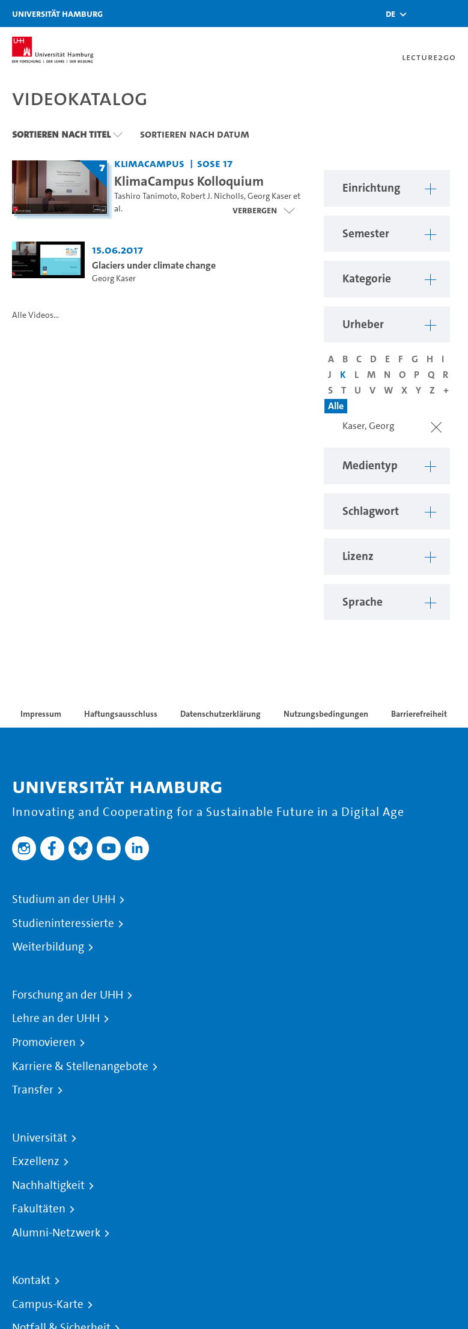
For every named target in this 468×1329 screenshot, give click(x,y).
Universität (39, 1138)
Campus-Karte (48, 1304)
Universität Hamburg (57, 13)
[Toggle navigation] (453, 13)
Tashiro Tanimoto (145, 196)
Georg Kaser (269, 196)
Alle (336, 406)
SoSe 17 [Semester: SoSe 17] (214, 163)
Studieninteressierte (63, 923)
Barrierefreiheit (419, 714)
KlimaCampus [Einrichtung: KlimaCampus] (149, 163)
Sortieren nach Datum (194, 134)
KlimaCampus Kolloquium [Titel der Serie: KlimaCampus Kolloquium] (189, 181)
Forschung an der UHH (67, 995)
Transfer (32, 1090)
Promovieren (44, 1042)
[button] (390, 14)
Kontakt (31, 1280)
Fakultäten (38, 1209)
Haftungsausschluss (120, 714)
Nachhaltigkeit (48, 1185)
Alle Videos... (35, 315)
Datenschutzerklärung (220, 714)
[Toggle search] (423, 13)
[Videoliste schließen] (263, 210)
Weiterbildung (48, 947)
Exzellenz (35, 1161)
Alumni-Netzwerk (56, 1233)
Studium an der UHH (63, 899)
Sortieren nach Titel (61, 134)
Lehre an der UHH (56, 1018)
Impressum (40, 714)
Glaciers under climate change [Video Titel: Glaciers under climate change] (154, 265)
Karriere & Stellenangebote (80, 1066)
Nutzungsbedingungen (326, 714)
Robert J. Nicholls (212, 196)
